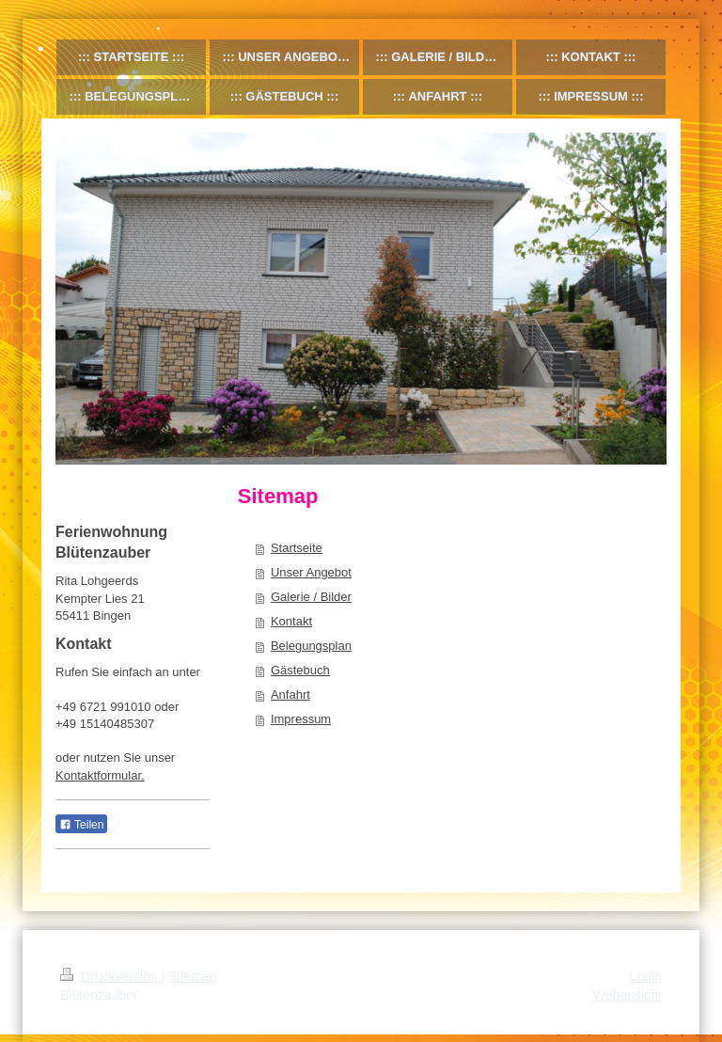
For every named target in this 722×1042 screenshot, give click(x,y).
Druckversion (110, 976)
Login (646, 976)
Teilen (81, 824)
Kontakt (291, 621)
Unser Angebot (311, 572)
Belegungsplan (311, 646)
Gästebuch (300, 670)
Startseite (296, 548)
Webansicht (627, 995)
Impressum (301, 719)
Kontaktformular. (100, 775)
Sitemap (192, 976)
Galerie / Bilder (311, 597)
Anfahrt (290, 694)
